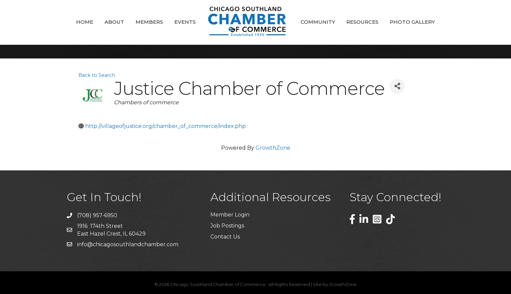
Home (84, 22)
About (114, 22)
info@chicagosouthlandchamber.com (127, 244)
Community (318, 22)
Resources (362, 22)
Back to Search (96, 75)
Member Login (229, 214)
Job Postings (227, 226)
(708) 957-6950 (97, 215)
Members (149, 22)
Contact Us (225, 237)
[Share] (397, 86)
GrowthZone (272, 148)
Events (185, 22)
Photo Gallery (412, 22)
